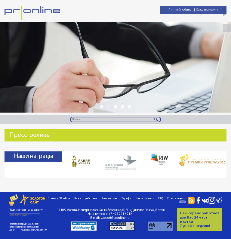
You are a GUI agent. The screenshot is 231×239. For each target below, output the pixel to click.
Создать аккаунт (207, 9)
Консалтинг (109, 198)
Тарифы (126, 198)
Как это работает (85, 198)
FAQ (160, 198)
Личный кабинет (181, 9)
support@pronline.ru (115, 218)
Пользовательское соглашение (24, 227)
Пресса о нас (175, 198)
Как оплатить (145, 198)
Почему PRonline (59, 198)
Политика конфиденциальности (24, 224)
